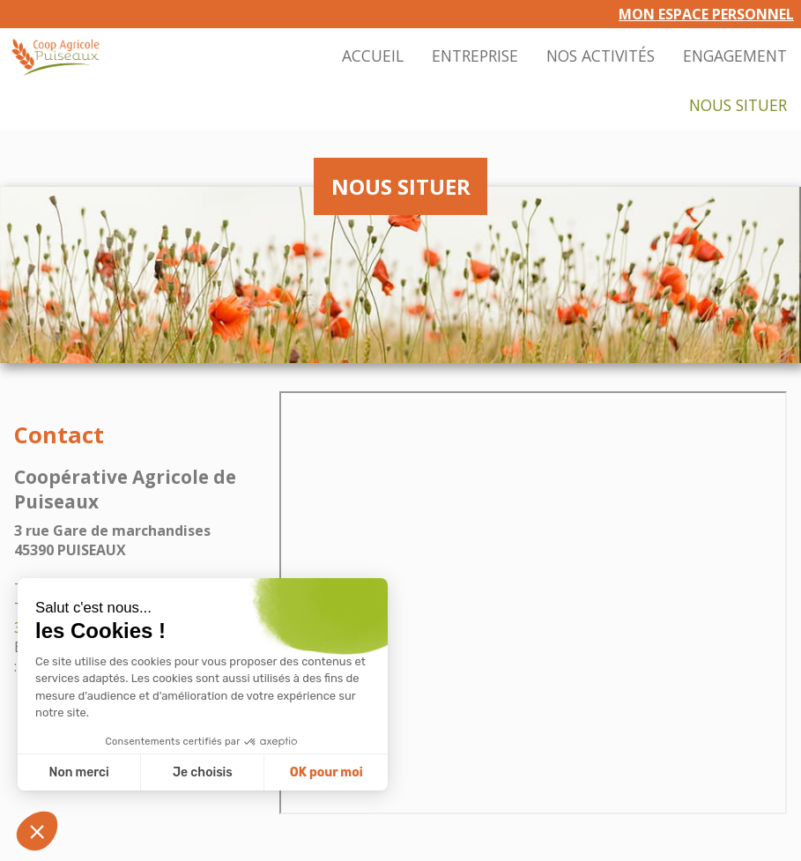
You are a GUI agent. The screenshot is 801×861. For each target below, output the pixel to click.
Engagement (735, 55)
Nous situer (738, 104)
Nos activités (600, 55)
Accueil (373, 55)
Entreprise (475, 55)
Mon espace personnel (706, 14)
